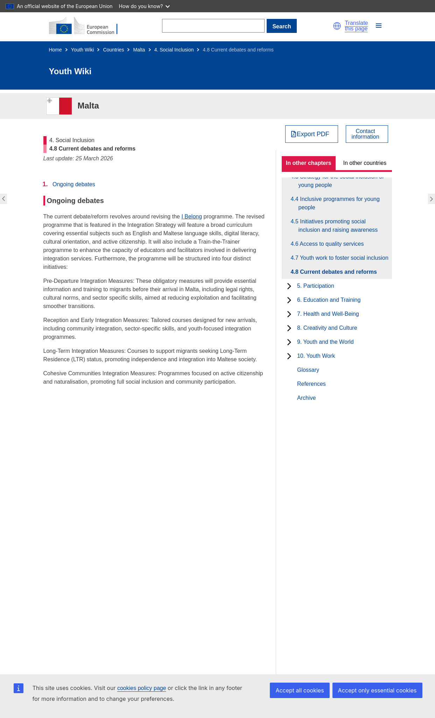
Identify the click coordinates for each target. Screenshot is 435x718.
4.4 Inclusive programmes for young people (339, 203)
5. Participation (315, 286)
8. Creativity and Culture (327, 328)
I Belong (191, 216)
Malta (139, 50)
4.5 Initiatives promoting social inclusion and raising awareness (338, 225)
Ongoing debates (73, 184)
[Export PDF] (311, 134)
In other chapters (308, 163)
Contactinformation (365, 134)
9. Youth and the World (325, 342)
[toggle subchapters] (289, 286)
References (311, 384)
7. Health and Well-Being (328, 314)
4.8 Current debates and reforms (338, 272)
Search (281, 26)
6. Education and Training (328, 300)
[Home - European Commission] (87, 26)
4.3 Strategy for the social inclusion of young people (341, 181)
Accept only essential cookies (377, 690)
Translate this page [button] (356, 26)
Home (55, 50)
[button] (337, 26)
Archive (306, 398)
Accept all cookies (299, 690)
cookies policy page (141, 688)
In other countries (365, 163)
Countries (113, 50)
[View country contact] (367, 134)
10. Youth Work (316, 356)
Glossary (308, 370)
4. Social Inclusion (174, 50)
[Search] (213, 26)
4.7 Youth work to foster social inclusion (343, 258)
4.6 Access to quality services (331, 244)
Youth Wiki (82, 50)
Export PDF (313, 134)
